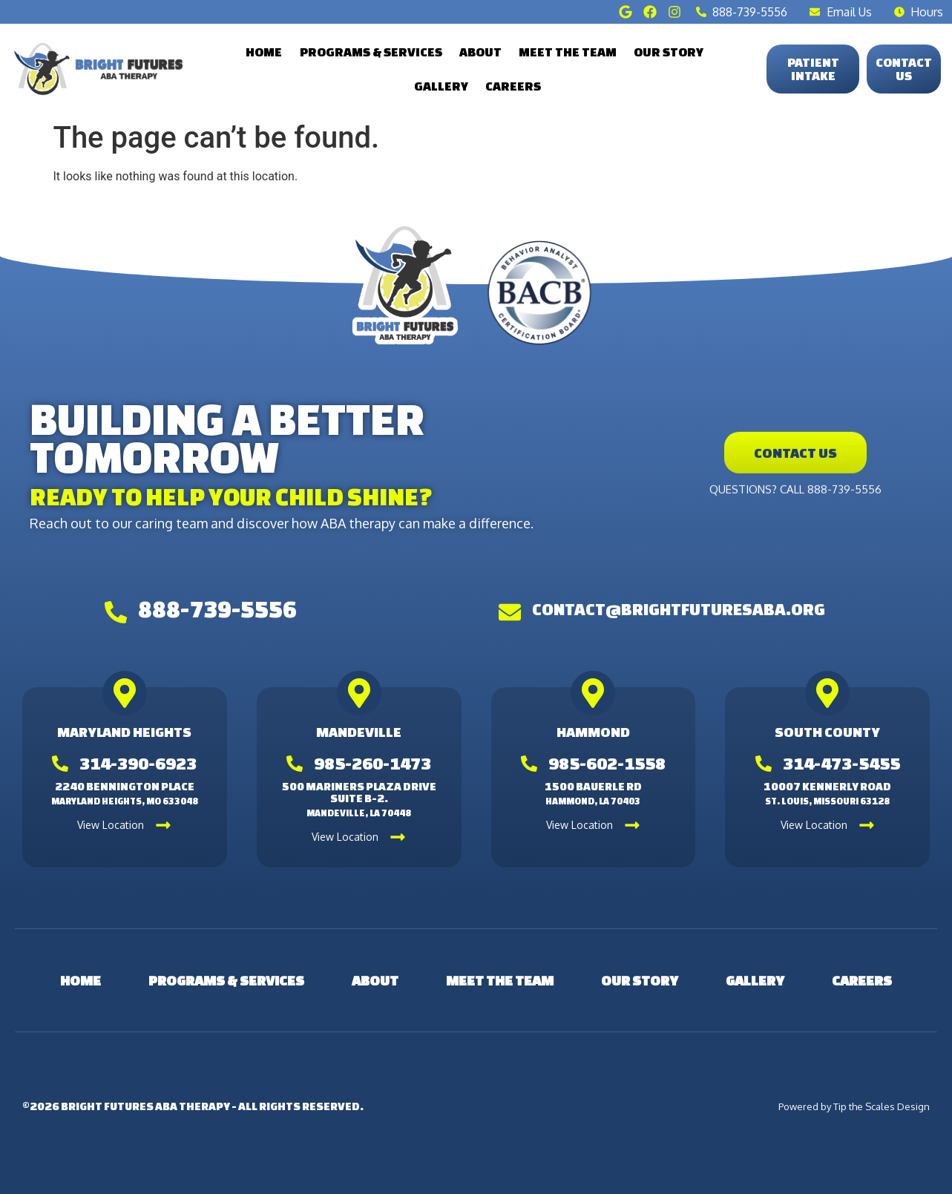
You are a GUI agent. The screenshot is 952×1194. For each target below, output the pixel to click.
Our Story (668, 52)
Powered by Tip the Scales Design (854, 1106)
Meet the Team (568, 52)
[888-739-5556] (116, 612)
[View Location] (163, 825)
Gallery (441, 86)
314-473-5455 (841, 763)
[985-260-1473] (294, 763)
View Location (110, 825)
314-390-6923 (138, 763)
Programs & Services (371, 52)
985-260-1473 (372, 763)
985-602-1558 (607, 763)
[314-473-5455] (763, 763)
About (480, 52)
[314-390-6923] (60, 763)
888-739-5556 (217, 609)
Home (264, 52)
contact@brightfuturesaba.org (678, 609)
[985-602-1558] (529, 763)
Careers (513, 86)
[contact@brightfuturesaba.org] (510, 612)
